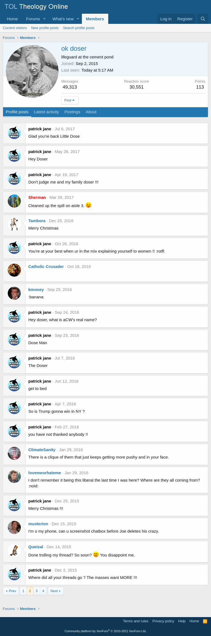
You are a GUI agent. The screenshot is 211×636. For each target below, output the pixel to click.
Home (12, 18)
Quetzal (35, 546)
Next (54, 591)
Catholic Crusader (46, 266)
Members (95, 18)
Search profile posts (79, 28)
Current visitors (15, 28)
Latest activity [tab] (46, 111)
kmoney (36, 289)
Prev (12, 591)
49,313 (70, 87)
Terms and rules (135, 621)
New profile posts (45, 28)
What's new (63, 18)
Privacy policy (163, 621)
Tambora (36, 220)
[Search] (203, 19)
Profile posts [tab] (17, 111)
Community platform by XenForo (105, 631)
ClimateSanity (41, 449)
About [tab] (91, 111)
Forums (33, 18)
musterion (38, 523)
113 (200, 87)
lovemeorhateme (44, 472)
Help (182, 621)
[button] (44, 19)
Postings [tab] (72, 111)
